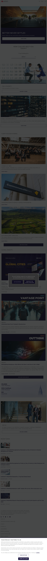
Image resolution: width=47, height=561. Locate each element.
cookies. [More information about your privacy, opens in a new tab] (38, 552)
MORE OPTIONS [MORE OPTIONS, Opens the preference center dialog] (23, 555)
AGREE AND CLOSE (23, 558)
